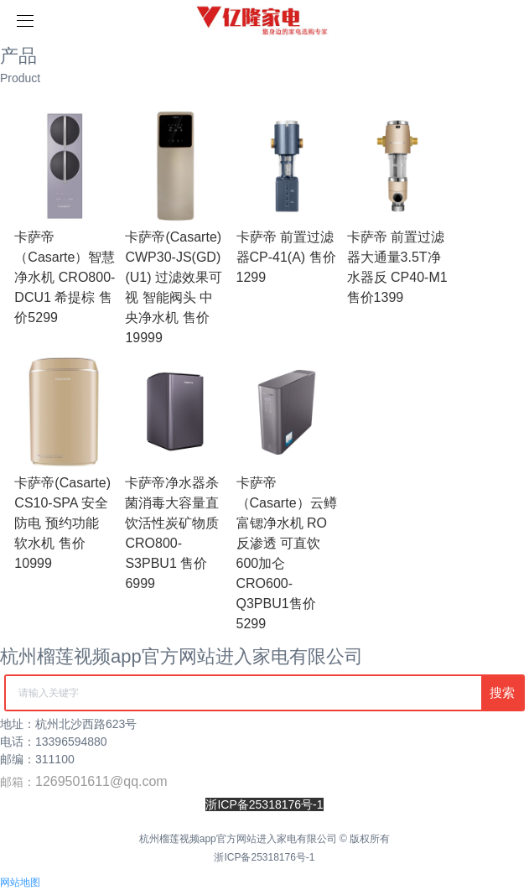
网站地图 (20, 882)
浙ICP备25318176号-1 (264, 857)
